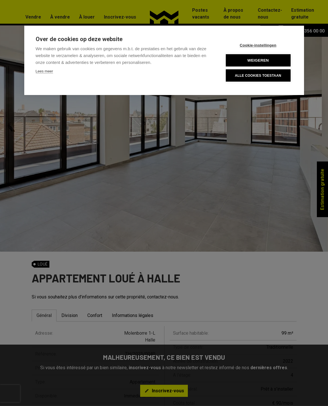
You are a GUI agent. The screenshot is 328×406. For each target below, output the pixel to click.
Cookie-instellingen (258, 45)
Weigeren (258, 60)
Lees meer (44, 71)
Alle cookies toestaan (258, 76)
